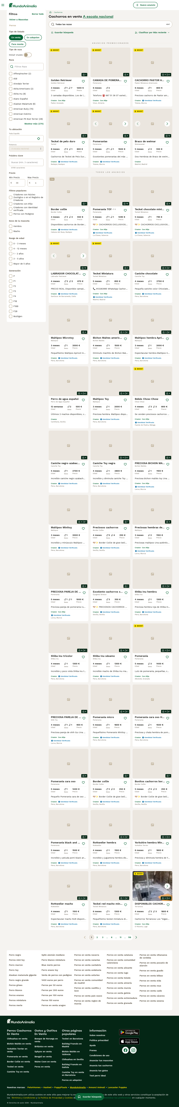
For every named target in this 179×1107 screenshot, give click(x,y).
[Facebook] (125, 1050)
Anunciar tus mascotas (101, 1060)
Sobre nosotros (97, 1035)
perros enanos (16, 995)
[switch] (28, 55)
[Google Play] (129, 1032)
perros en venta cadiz (151, 991)
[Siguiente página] (136, 937)
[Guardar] (83, 81)
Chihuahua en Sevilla (73, 1059)
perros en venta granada (119, 1003)
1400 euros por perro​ (52, 980)
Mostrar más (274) (34, 123)
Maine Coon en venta (45, 1061)
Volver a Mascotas (18, 19)
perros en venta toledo (118, 978)
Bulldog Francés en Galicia (72, 1066)
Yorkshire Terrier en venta (17, 1050)
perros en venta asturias (87, 975)
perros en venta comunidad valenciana (121, 961)
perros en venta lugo (117, 973)
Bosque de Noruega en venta (46, 1040)
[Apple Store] (129, 1041)
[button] (110, 124)
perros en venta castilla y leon (87, 989)
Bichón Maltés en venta (19, 1043)
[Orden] (152, 32)
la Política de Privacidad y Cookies (55, 1098)
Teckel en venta (15, 1066)
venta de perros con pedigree (57, 975)
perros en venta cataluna (120, 955)
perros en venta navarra (86, 955)
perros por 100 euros (52, 995)
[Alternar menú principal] (3, 5)
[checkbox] (10, 73)
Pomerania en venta (17, 1056)
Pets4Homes (34, 1087)
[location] (26, 138)
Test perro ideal (98, 1075)
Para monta (17, 44)
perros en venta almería (119, 983)
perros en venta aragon (54, 1005)
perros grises (15, 985)
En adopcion (33, 37)
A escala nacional (98, 16)
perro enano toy (50, 970)
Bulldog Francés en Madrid (72, 1045)
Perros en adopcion (72, 1080)
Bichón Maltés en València (71, 1053)
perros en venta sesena (152, 1001)
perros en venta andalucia (87, 970)
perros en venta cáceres (152, 996)
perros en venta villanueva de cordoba (153, 956)
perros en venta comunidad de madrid (88, 981)
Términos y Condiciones (23, 1098)
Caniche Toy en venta (18, 1071)
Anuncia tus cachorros (101, 1065)
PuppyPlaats (60, 1087)
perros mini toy (17, 960)
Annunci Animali (97, 1087)
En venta (16, 37)
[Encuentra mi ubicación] (38, 138)
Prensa (93, 1050)
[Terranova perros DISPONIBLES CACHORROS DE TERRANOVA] (152, 886)
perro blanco (15, 990)
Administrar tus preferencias (116, 1098)
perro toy (13, 970)
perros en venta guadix (151, 970)
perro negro (15, 955)
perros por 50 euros (52, 985)
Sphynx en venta (43, 1051)
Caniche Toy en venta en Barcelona (73, 1073)
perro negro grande (19, 980)
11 (120, 937)
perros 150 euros (50, 1000)
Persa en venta (42, 1066)
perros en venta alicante (119, 968)
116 (129, 937)
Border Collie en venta (18, 1061)
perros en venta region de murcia (87, 1002)
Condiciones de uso (99, 1055)
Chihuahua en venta (17, 1038)
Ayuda (93, 1045)
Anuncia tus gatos (99, 1070)
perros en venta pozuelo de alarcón (154, 964)
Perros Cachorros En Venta (19, 1032)
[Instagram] (133, 1050)
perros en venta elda (150, 980)
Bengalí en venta (43, 1056)
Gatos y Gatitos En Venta (46, 1032)
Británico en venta (44, 1046)
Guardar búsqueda (62, 32)
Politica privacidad (99, 1040)
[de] (17, 182)
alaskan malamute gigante (22, 975)
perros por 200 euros (52, 990)
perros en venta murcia (119, 988)
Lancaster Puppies (117, 1087)
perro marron (16, 965)
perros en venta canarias (87, 960)
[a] (36, 182)
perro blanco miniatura (53, 960)
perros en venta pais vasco (88, 996)
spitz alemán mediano (53, 955)
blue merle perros (51, 965)
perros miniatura (17, 1000)
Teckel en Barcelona (72, 1038)
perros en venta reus (150, 986)
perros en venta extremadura (122, 998)
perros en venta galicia (118, 993)
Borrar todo (38, 14)
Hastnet (47, 1087)
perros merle (15, 1005)
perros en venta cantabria (87, 965)
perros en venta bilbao (151, 975)
